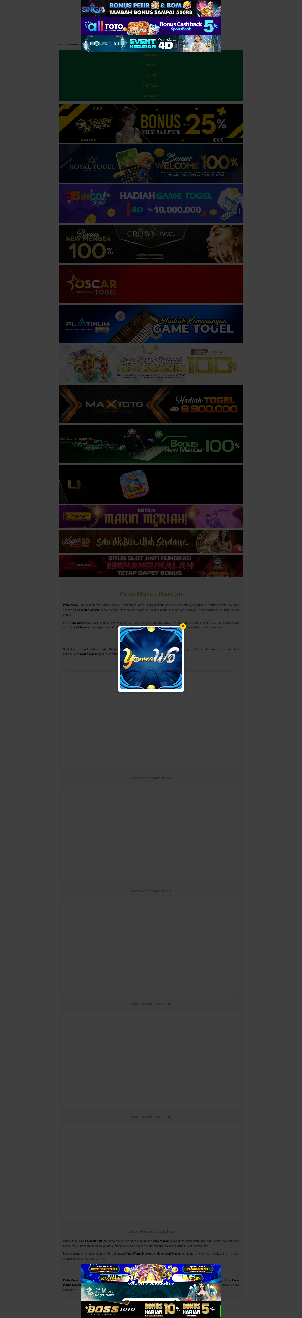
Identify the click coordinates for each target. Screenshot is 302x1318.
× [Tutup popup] (183, 626)
